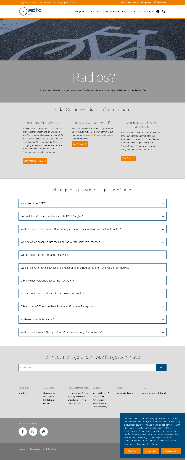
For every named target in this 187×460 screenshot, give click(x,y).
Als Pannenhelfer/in (101, 407)
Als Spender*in (98, 397)
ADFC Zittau (94, 11)
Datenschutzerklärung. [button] (147, 444)
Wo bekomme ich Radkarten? (37, 319)
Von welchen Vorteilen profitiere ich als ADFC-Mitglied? (52, 216)
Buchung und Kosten (76, 397)
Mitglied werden (130, 2)
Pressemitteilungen (125, 393)
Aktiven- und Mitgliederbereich (154, 393)
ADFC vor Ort (48, 397)
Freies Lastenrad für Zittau (78, 393)
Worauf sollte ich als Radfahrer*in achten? (45, 254)
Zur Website (78, 144)
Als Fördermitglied (100, 403)
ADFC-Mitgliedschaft (101, 393)
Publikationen (48, 400)
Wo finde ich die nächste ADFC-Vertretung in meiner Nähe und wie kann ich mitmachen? (71, 229)
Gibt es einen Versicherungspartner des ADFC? (47, 280)
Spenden (146, 2)
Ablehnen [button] (132, 451)
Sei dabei (132, 11)
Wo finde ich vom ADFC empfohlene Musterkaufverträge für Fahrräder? (61, 332)
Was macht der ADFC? (33, 203)
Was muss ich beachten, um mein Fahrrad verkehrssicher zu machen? (61, 242)
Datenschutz (35, 449)
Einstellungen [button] (151, 451)
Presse (142, 11)
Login (150, 11)
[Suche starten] (161, 367)
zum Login (127, 158)
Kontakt (46, 403)
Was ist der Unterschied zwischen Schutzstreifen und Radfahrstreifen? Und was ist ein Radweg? (76, 267)
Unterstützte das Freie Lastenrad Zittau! (77, 402)
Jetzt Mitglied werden (34, 161)
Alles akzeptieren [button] (171, 451)
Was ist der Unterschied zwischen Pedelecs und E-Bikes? (53, 293)
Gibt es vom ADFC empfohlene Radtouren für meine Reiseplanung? (59, 306)
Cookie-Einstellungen (51, 449)
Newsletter (160, 2)
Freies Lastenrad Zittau (113, 11)
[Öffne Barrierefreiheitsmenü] (158, 11)
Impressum (23, 449)
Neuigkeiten (80, 11)
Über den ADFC (49, 393)
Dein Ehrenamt (98, 400)
